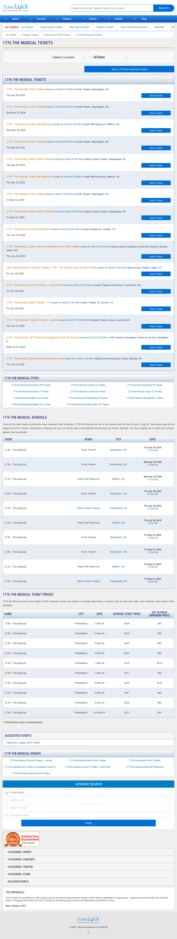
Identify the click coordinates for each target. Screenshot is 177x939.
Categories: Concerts (21, 859)
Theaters (67, 19)
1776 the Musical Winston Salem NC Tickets (88, 404)
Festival (119, 19)
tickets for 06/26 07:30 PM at (84, 267)
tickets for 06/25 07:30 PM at (86, 248)
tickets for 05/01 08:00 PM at (66, 211)
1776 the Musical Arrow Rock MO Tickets (31, 385)
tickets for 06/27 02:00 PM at (68, 320)
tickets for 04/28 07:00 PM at (57, 89)
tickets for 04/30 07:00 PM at (57, 141)
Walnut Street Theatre (88, 508)
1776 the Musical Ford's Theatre (145, 760)
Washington (116, 449)
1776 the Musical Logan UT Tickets (145, 391)
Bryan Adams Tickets (57, 27)
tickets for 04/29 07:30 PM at (62, 124)
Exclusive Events (18, 881)
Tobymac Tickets (110, 27)
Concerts (41, 19)
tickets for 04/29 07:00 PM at (57, 106)
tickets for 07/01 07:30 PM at (87, 339)
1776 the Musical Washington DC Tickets (31, 404)
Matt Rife (164, 27)
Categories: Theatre (20, 866)
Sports (15, 19)
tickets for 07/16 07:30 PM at (74, 358)
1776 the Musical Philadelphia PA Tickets (88, 398)
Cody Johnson (31, 27)
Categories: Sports (19, 852)
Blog (144, 19)
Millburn (116, 479)
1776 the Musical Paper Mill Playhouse (145, 767)
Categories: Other (19, 874)
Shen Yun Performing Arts (139, 27)
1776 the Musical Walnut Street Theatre (31, 773)
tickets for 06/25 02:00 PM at (60, 229)
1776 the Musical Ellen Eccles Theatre (88, 760)
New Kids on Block (84, 27)
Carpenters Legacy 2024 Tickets (23, 742)
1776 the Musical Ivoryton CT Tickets (31, 391)
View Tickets (155, 95)
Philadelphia (116, 508)
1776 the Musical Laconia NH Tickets (88, 391)
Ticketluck (33, 8)
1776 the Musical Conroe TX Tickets (88, 385)
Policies (104, 927)
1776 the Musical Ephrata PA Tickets (144, 385)
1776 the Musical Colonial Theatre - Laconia (31, 760)
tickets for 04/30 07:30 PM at (66, 159)
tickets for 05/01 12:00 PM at (57, 194)
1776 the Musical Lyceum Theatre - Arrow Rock (88, 767)
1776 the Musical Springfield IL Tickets (144, 398)
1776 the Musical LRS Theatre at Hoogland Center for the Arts (31, 767)
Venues (93, 19)
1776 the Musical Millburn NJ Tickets (31, 398)
